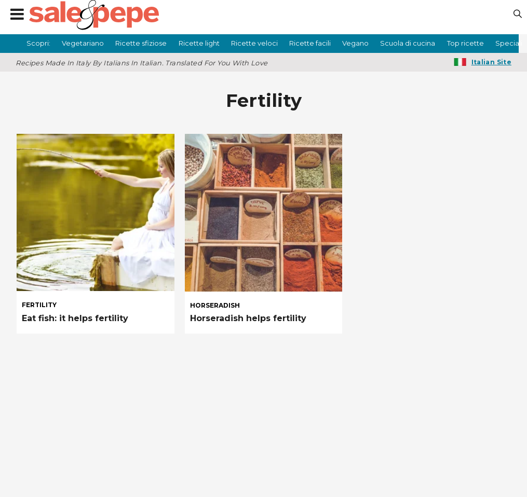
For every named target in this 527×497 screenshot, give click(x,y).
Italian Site (491, 62)
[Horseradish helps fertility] (264, 213)
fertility (39, 305)
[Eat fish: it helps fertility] (95, 213)
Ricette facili (310, 43)
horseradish (215, 305)
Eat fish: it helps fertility (75, 318)
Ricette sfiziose (141, 43)
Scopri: (38, 43)
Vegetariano (83, 43)
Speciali (508, 43)
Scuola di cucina (407, 43)
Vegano (355, 43)
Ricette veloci (254, 43)
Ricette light (199, 43)
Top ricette (465, 43)
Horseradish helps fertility (248, 318)
